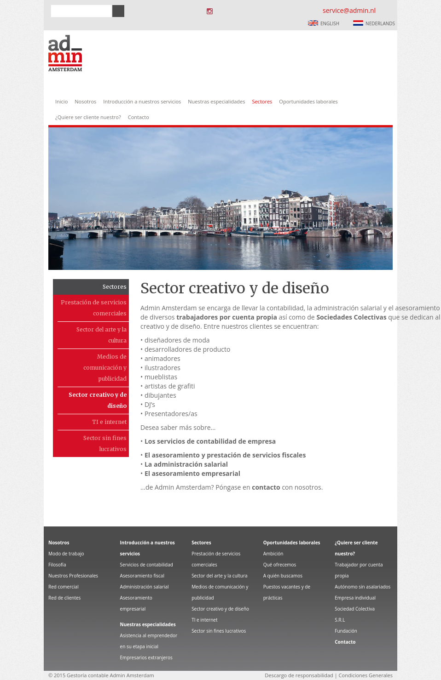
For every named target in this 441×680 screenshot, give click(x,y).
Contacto (138, 117)
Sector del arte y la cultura (101, 335)
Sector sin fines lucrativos (105, 443)
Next (412, 166)
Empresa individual (355, 597)
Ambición (273, 553)
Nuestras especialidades (216, 101)
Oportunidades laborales (308, 101)
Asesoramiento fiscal (142, 575)
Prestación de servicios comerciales (94, 308)
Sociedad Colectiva (355, 609)
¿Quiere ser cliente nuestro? (88, 117)
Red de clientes (64, 597)
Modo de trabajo (66, 553)
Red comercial (63, 586)
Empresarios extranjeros (146, 657)
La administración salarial (186, 464)
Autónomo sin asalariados (362, 586)
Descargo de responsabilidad (299, 675)
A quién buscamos (282, 575)
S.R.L (340, 620)
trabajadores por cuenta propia (226, 317)
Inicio (61, 101)
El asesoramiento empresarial (192, 473)
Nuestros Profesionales (73, 575)
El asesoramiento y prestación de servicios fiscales (225, 455)
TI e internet (109, 421)
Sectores (262, 101)
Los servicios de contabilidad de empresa (210, 441)
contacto (266, 487)
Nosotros (85, 101)
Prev (28, 166)
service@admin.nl (349, 10)
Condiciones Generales (366, 675)
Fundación (346, 631)
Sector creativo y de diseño (98, 400)
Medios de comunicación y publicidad (105, 367)
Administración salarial (144, 586)
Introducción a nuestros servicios (142, 101)
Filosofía (57, 564)
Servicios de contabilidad (146, 564)
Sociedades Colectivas (351, 317)
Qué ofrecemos (279, 564)
